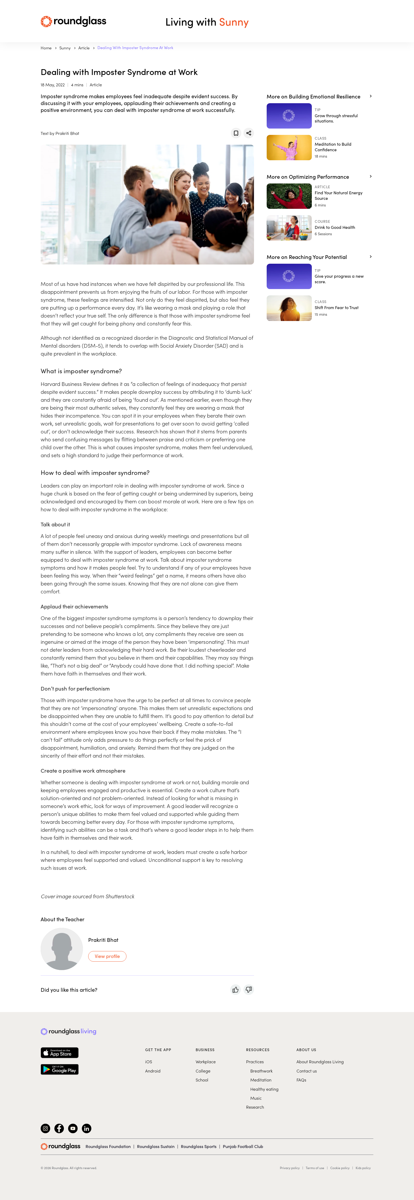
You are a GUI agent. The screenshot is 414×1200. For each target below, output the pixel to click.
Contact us (307, 1071)
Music (256, 1098)
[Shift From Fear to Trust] (320, 308)
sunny (65, 47)
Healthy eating (264, 1089)
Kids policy (363, 1168)
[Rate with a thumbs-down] (248, 989)
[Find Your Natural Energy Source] (320, 196)
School (202, 1080)
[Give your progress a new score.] (320, 276)
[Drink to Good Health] (320, 227)
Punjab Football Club (243, 1146)
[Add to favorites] (236, 133)
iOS (148, 1061)
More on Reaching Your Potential (307, 256)
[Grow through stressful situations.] (320, 116)
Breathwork (261, 1071)
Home (47, 47)
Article (84, 47)
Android (153, 1071)
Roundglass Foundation (108, 1146)
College (203, 1071)
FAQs (301, 1080)
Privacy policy (290, 1168)
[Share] (248, 133)
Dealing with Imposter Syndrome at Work (135, 47)
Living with (207, 21)
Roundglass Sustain (156, 1146)
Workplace (206, 1061)
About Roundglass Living (320, 1061)
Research (255, 1107)
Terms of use (315, 1168)
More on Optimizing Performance (308, 176)
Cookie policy (340, 1168)
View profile (107, 956)
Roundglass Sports (199, 1146)
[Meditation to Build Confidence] (320, 147)
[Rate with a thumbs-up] (235, 989)
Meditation (260, 1080)
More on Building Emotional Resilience (313, 96)
